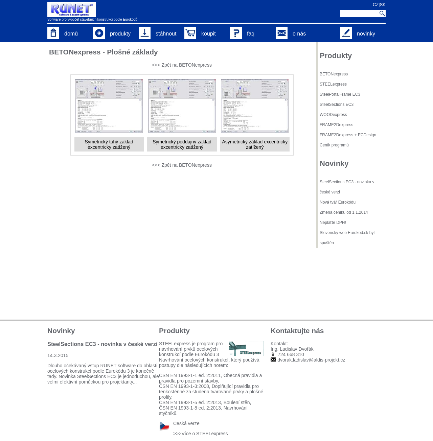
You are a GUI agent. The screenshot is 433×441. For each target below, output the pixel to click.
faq (242, 34)
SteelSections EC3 (337, 104)
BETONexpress (334, 74)
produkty (112, 34)
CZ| (376, 4)
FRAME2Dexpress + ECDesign (348, 135)
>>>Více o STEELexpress (200, 433)
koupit (200, 34)
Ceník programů (334, 145)
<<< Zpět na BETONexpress (182, 65)
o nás (291, 34)
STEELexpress (333, 84)
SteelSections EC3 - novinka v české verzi (347, 187)
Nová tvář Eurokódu (338, 202)
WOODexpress (333, 114)
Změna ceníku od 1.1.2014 (344, 212)
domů (62, 34)
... (135, 382)
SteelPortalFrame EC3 (340, 94)
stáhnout (157, 34)
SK (383, 4)
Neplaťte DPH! (333, 222)
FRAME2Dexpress (336, 124)
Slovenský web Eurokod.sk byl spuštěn (347, 237)
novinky (357, 34)
